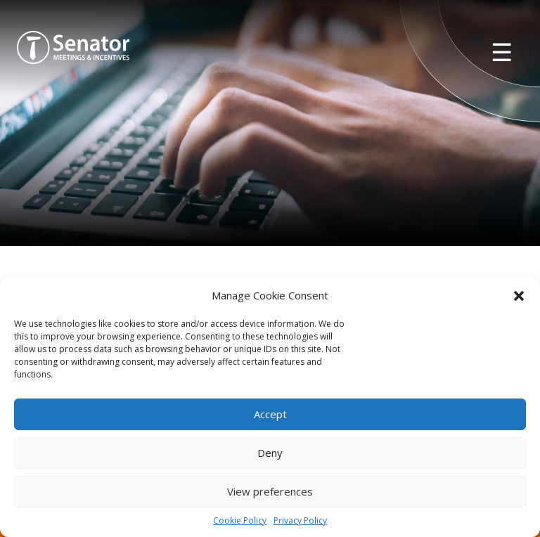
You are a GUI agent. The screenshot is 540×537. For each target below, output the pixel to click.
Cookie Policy (239, 520)
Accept (270, 414)
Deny (270, 453)
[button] (519, 296)
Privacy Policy (300, 520)
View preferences (270, 491)
